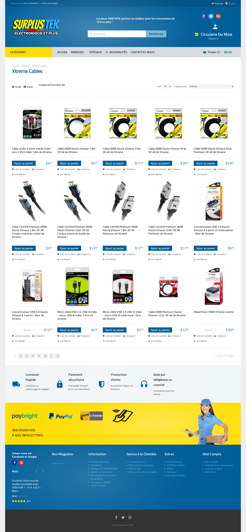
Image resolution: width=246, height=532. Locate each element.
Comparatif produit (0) (52, 84)
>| (57, 355)
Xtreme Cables (39, 65)
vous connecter (30, 3)
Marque (26, 65)
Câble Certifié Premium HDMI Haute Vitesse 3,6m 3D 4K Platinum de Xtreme (165, 230)
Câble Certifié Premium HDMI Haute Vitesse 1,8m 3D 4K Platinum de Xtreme (120, 230)
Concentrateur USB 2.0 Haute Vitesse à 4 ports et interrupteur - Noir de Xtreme (213, 230)
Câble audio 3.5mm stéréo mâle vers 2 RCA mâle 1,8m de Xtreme (32, 150)
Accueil (15, 65)
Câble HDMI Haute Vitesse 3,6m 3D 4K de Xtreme (122, 150)
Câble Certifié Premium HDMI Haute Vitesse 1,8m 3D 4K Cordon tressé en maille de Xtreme (29, 232)
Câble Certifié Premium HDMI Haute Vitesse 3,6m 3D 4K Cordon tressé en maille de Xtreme (74, 232)
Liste (28, 86)
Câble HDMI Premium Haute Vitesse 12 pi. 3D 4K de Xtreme (166, 313)
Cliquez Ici (213, 38)
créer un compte (50, 3)
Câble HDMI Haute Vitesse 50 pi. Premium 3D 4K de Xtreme (213, 150)
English (230, 3)
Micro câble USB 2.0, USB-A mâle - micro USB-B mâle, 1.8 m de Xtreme (77, 315)
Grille (16, 86)
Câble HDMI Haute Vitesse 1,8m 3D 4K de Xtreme (76, 150)
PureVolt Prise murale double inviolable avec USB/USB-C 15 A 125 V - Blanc (26, 485)
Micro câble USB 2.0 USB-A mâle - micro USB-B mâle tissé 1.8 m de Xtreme (122, 315)
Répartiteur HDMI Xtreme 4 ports (214, 312)
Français (217, 3)
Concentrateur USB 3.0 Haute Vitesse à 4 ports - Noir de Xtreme (30, 315)
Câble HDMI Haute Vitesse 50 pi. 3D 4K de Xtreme (167, 150)
